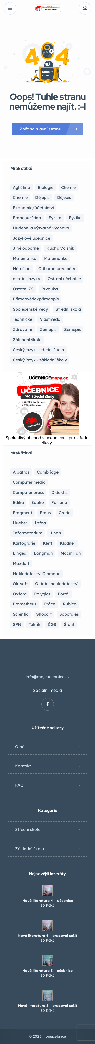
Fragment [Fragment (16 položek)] (22, 512)
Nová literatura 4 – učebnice (47, 900)
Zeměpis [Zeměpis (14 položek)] (48, 329)
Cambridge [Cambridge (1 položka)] (48, 472)
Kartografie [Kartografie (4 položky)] (24, 543)
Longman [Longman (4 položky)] (43, 553)
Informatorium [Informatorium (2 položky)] (27, 532)
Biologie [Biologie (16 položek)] (45, 187)
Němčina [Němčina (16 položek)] (22, 268)
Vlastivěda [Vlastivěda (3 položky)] (50, 319)
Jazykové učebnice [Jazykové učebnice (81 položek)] (31, 238)
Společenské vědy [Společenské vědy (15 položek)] (30, 309)
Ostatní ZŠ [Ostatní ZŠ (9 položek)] (23, 288)
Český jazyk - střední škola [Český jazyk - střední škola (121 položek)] (38, 349)
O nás (21, 746)
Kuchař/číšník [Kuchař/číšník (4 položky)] (60, 248)
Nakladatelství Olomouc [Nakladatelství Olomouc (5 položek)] (36, 573)
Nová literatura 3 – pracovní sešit (47, 1005)
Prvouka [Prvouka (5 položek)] (49, 288)
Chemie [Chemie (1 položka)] (20, 197)
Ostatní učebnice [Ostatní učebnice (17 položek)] (64, 278)
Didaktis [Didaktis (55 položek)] (59, 492)
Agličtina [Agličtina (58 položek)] (21, 187)
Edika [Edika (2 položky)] (18, 502)
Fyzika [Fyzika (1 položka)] (75, 217)
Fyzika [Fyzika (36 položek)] (55, 217)
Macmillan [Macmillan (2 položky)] (71, 553)
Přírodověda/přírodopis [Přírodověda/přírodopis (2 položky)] (36, 298)
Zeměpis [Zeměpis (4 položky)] (72, 329)
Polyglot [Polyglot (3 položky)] (42, 593)
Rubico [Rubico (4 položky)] (70, 604)
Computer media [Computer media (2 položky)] (29, 482)
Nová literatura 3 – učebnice (47, 970)
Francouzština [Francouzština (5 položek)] (27, 217)
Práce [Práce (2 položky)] (49, 604)
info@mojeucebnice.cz (48, 676)
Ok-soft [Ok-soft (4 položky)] (20, 583)
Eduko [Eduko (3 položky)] (37, 502)
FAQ (19, 785)
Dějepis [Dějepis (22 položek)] (42, 197)
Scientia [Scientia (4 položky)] (21, 614)
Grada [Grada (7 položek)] (65, 512)
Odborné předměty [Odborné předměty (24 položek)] (56, 268)
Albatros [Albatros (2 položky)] (21, 472)
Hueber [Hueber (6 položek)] (20, 522)
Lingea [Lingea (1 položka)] (19, 553)
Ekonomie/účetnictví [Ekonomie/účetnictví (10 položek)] (33, 207)
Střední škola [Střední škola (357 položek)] (68, 309)
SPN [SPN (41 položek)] (17, 624)
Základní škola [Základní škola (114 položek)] (27, 339)
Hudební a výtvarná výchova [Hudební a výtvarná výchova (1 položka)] (41, 227)
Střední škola (28, 829)
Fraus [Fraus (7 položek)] (45, 512)
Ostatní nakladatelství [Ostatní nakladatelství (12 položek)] (56, 583)
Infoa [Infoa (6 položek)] (40, 522)
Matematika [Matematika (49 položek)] (56, 258)
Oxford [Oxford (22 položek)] (20, 593)
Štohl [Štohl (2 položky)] (69, 624)
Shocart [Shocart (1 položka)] (44, 614)
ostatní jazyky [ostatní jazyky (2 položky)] (26, 278)
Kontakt (23, 765)
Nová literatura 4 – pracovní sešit (47, 935)
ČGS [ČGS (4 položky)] (52, 624)
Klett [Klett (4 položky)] (47, 543)
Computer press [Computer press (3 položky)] (28, 492)
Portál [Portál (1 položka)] (63, 593)
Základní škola (29, 848)
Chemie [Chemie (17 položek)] (68, 187)
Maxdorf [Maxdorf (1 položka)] (21, 563)
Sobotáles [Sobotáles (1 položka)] (69, 614)
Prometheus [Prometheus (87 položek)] (24, 604)
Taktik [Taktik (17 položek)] (34, 624)
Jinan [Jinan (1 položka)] (55, 532)
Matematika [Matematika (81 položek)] (24, 258)
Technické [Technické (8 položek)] (22, 319)
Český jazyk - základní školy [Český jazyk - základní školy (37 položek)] (40, 359)
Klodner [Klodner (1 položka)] (67, 543)
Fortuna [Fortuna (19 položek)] (59, 502)
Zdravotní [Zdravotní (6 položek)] (22, 329)
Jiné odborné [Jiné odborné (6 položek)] (26, 248)
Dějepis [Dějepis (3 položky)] (64, 197)
